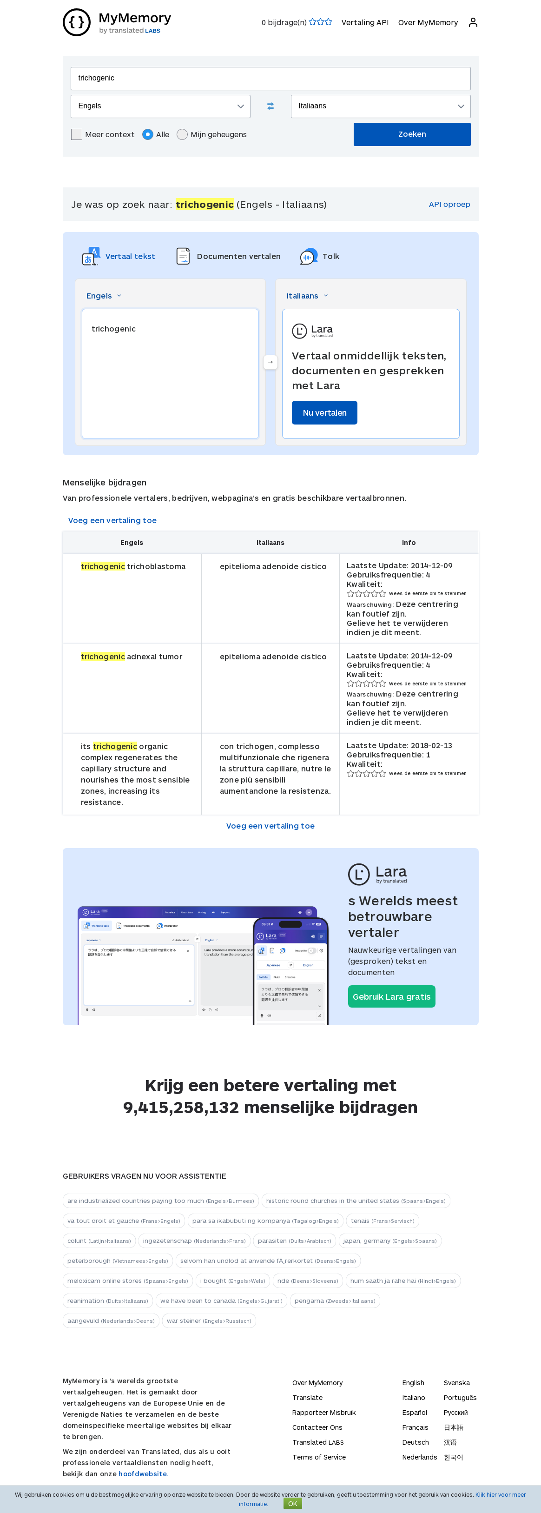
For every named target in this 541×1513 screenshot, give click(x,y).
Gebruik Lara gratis (392, 996)
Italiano (413, 1397)
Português (460, 1397)
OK (292, 1503)
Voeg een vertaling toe (112, 520)
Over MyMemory (428, 22)
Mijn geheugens (212, 134)
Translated (318, 1442)
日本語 (453, 1427)
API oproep (449, 203)
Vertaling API (365, 22)
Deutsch (415, 1442)
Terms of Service (319, 1457)
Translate (307, 1397)
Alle (155, 134)
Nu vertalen (324, 412)
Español (414, 1412)
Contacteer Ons (317, 1427)
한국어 (453, 1457)
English (413, 1383)
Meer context (103, 134)
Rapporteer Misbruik (324, 1412)
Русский (456, 1412)
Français (415, 1427)
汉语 (450, 1442)
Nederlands (419, 1457)
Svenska (457, 1383)
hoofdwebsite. (144, 1474)
